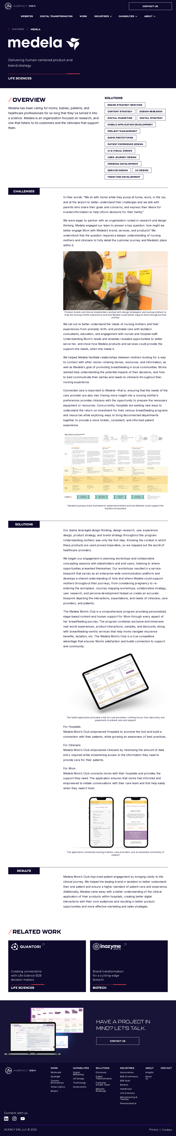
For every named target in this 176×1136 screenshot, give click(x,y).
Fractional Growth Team (103, 1083)
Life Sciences (127, 1093)
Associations (127, 1072)
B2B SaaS (125, 1080)
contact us (117, 1041)
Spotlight (55, 1076)
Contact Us (150, 6)
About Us (148, 1077)
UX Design (78, 1078)
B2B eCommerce (129, 1076)
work (83, 16)
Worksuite (56, 1072)
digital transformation (56, 16)
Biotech (124, 1084)
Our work (18, 29)
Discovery (101, 1072)
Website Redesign (101, 1090)
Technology (79, 1082)
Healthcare (126, 1089)
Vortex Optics (58, 1087)
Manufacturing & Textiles (128, 1098)
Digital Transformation (104, 1077)
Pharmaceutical (128, 1103)
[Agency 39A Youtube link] (23, 1119)
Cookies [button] (167, 1129)
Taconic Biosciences (57, 1081)
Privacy (153, 1129)
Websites (27, 16)
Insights (149, 1072)
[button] (103, 16)
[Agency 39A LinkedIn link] (6, 1119)
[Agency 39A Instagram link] (14, 1119)
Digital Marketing (78, 1073)
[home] (20, 6)
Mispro (54, 1091)
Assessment (79, 1087)
